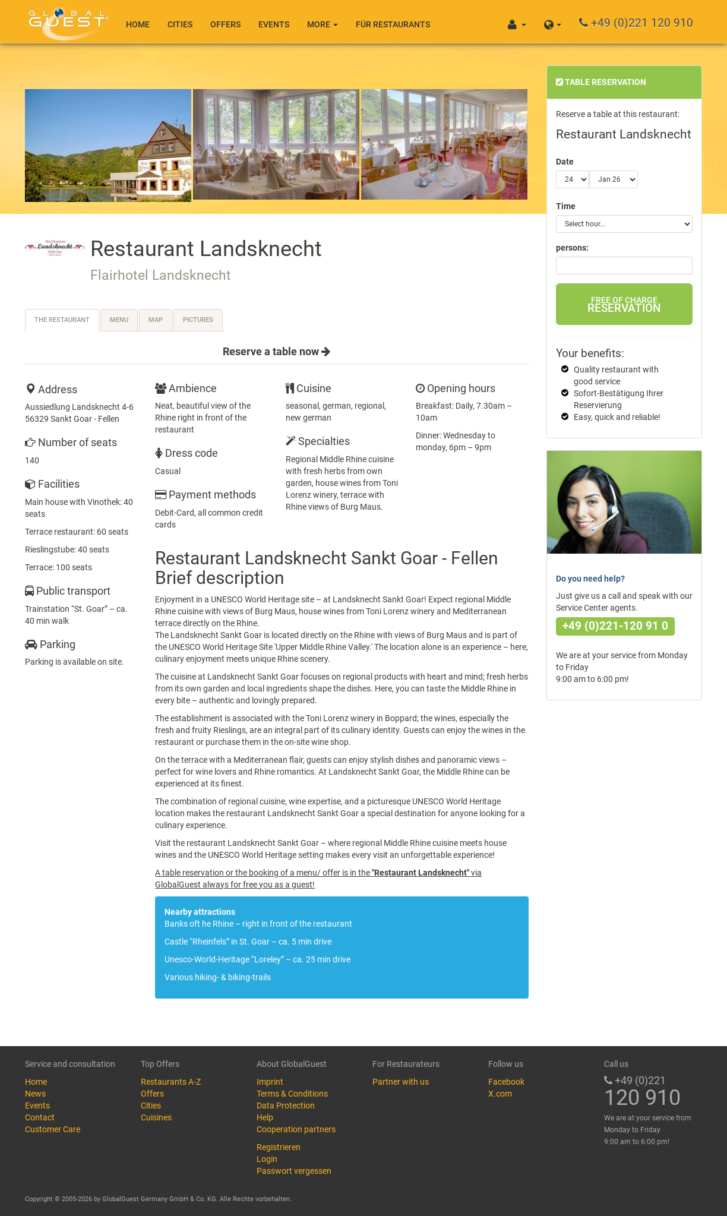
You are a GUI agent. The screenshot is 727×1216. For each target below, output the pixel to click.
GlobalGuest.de (66, 21)
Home (138, 24)
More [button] (322, 24)
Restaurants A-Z (171, 1081)
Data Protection (286, 1105)
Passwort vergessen (294, 1171)
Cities (179, 24)
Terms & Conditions (292, 1093)
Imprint (270, 1081)
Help (265, 1117)
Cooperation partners (296, 1129)
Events (273, 24)
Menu (119, 320)
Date (565, 161)
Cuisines (156, 1117)
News (35, 1093)
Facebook (506, 1081)
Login (267, 1159)
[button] (552, 21)
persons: (572, 247)
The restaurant (62, 320)
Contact (40, 1117)
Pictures (198, 320)
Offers (225, 24)
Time (566, 206)
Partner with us (400, 1081)
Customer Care (52, 1129)
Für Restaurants (393, 24)
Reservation (623, 305)
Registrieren (279, 1147)
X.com (500, 1093)
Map (155, 320)
